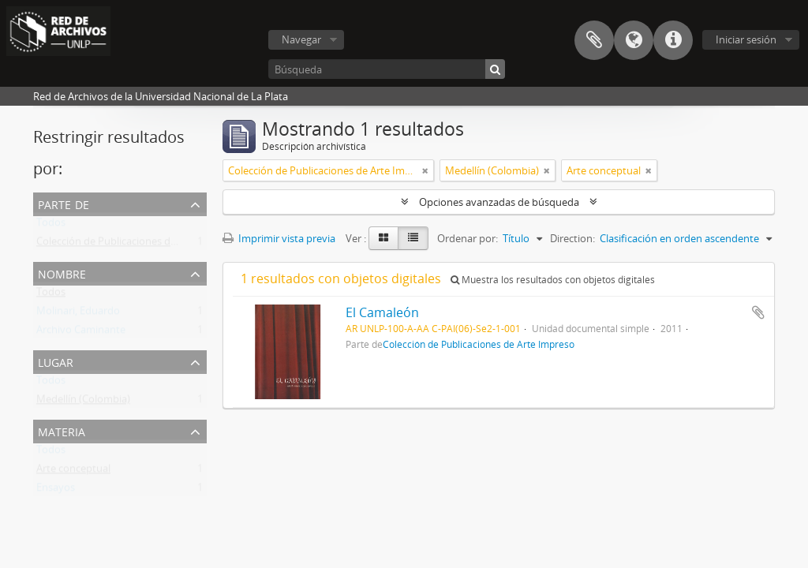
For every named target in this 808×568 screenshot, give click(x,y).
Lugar (55, 361)
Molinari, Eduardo (78, 314)
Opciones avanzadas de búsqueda (499, 202)
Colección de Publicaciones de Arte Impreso (138, 244)
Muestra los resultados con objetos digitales (553, 279)
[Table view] (413, 238)
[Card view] (383, 238)
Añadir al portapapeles (758, 312)
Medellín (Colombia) (83, 402)
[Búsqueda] (386, 69)
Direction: (572, 238)
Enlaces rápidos (673, 40)
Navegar (301, 39)
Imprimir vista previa (279, 238)
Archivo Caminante (80, 333)
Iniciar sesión (746, 39)
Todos (50, 226)
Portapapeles (594, 40)
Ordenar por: (467, 238)
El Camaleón (382, 312)
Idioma (633, 40)
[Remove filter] (425, 170)
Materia (61, 430)
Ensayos (55, 491)
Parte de (63, 203)
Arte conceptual (73, 472)
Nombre (62, 272)
